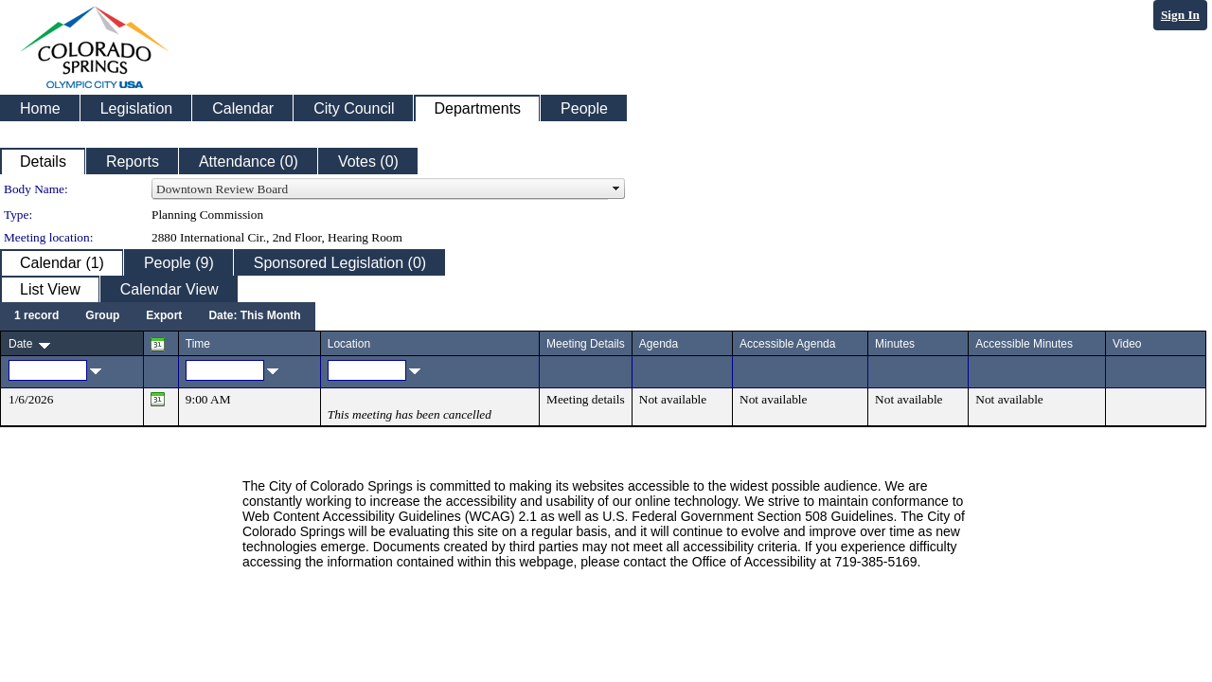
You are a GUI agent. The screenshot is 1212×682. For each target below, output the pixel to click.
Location (349, 343)
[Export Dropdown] (163, 316)
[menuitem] (36, 316)
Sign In (1180, 15)
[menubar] (157, 316)
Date (20, 343)
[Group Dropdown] (102, 316)
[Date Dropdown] (254, 316)
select (616, 189)
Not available (672, 399)
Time (198, 343)
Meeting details (585, 399)
